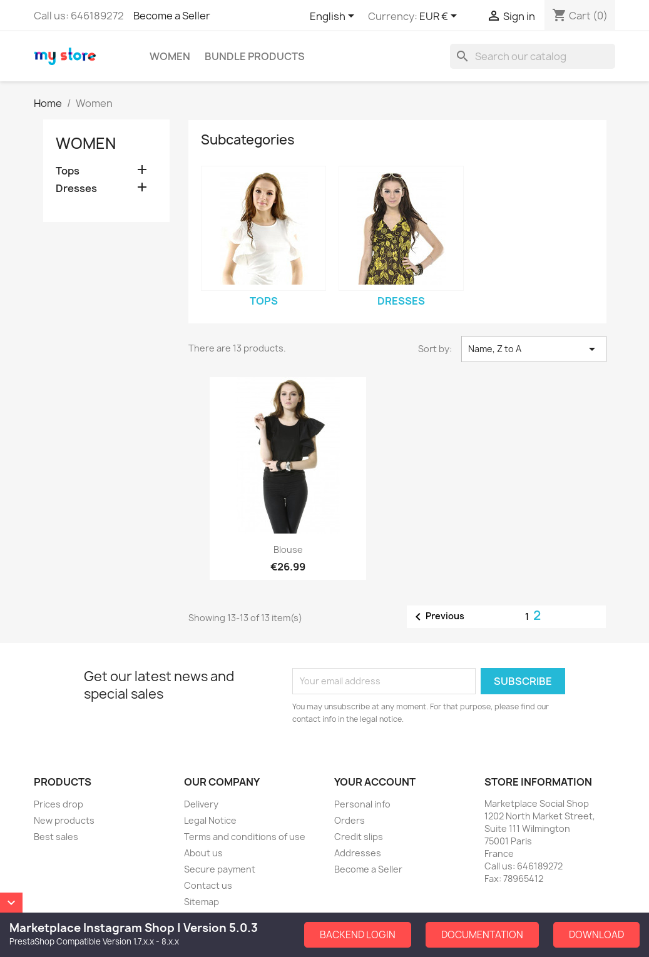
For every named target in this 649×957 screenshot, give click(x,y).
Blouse (288, 549)
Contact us (208, 885)
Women (170, 56)
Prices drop (58, 804)
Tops (67, 171)
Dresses (76, 188)
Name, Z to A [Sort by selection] (534, 349)
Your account (375, 782)
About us (203, 853)
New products (64, 820)
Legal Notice (210, 820)
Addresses (357, 853)
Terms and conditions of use (244, 837)
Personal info (362, 804)
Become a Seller (171, 16)
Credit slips (358, 837)
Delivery (201, 804)
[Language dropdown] (334, 16)
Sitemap (201, 902)
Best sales (56, 837)
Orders (349, 820)
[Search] (532, 56)
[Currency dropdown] (440, 16)
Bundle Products (255, 56)
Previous (437, 616)
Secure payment (219, 869)
